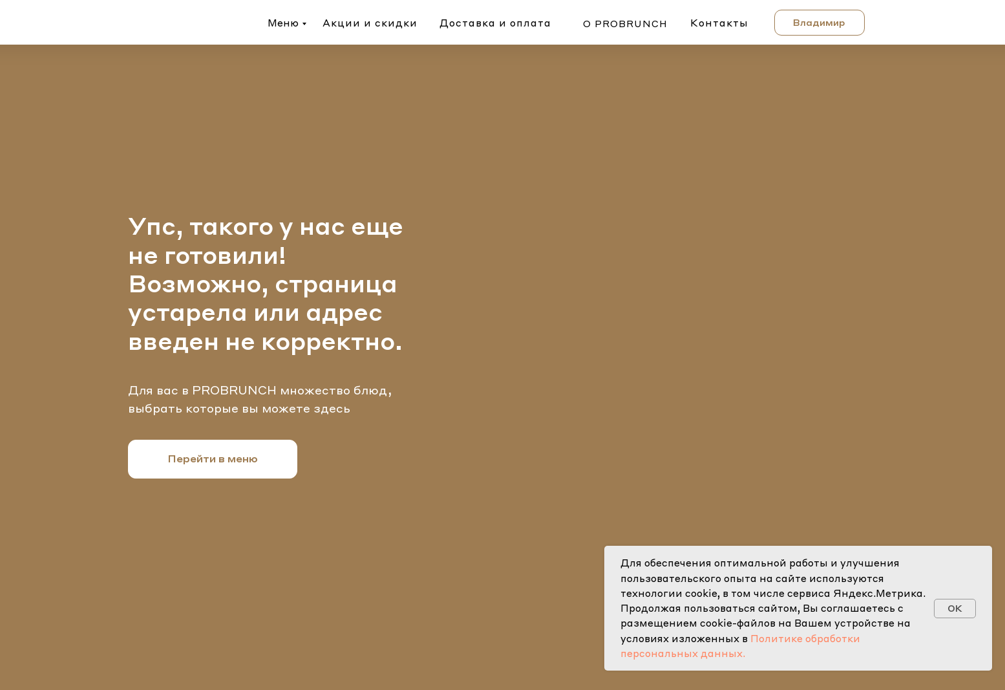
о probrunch (625, 23)
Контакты (719, 22)
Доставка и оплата (495, 22)
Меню (283, 22)
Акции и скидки (370, 22)
